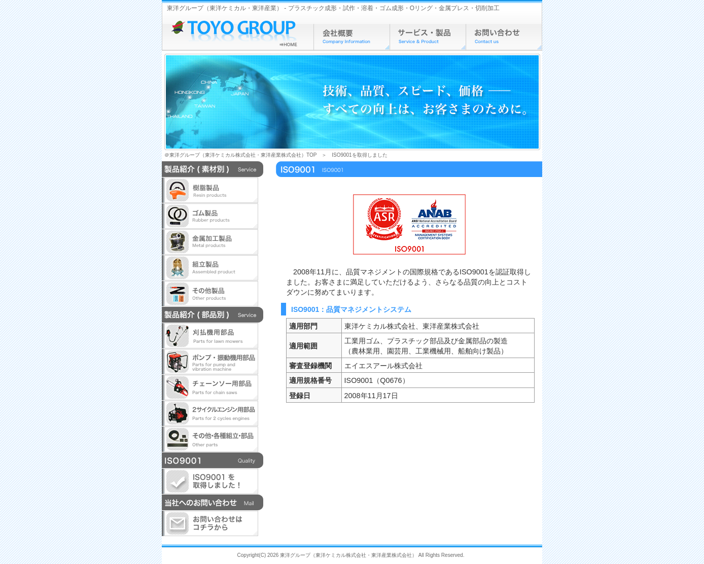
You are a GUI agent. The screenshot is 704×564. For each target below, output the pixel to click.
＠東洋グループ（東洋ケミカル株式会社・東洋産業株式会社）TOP (240, 155)
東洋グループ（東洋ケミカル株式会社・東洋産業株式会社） (348, 555)
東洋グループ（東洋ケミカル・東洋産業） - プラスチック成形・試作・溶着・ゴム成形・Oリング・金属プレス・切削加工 (333, 8)
